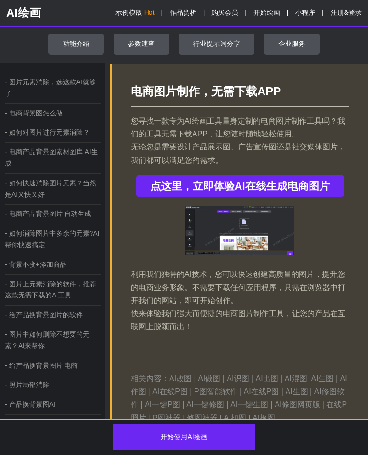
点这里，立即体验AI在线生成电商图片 (240, 186)
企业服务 (291, 43)
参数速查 (141, 43)
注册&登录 (346, 12)
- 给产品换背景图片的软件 (44, 314)
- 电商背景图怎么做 (34, 113)
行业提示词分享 (216, 43)
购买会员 (224, 12)
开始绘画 (266, 12)
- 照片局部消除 (27, 384)
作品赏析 (183, 12)
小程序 (305, 12)
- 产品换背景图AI (30, 404)
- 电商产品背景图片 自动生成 (48, 213)
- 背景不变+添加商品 (36, 264)
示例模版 (135, 12)
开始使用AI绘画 (184, 437)
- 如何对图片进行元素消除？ (47, 132)
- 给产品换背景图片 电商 (41, 365)
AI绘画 (23, 12)
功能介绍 (76, 43)
